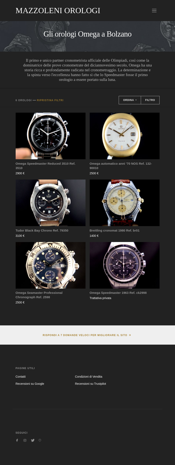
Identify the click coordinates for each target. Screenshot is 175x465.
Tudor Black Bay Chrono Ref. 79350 (42, 230)
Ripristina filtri (50, 100)
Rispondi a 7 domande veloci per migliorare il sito (85, 335)
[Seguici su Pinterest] (40, 440)
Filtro (150, 100)
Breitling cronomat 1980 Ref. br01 (115, 230)
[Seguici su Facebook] (17, 440)
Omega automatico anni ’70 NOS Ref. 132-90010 (121, 166)
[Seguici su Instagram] (25, 440)
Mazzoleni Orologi (58, 10)
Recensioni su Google (30, 383)
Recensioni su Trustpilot (90, 383)
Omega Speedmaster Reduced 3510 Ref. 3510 (46, 166)
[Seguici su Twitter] (32, 440)
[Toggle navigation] (154, 10)
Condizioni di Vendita (88, 376)
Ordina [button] (129, 100)
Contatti (21, 376)
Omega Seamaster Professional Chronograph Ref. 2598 (39, 295)
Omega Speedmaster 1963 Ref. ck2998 (118, 292)
